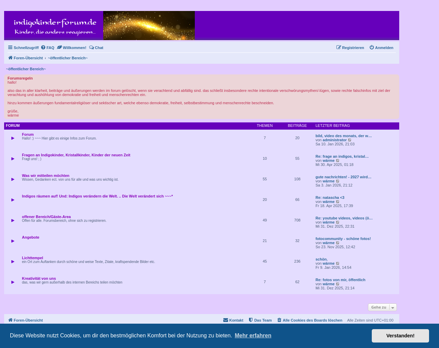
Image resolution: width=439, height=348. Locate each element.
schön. (322, 259)
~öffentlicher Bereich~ (26, 69)
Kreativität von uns (39, 278)
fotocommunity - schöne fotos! (343, 239)
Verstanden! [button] (401, 335)
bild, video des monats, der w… (344, 136)
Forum (28, 134)
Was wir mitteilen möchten (45, 175)
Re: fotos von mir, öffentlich (340, 280)
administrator (335, 140)
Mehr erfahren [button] (253, 335)
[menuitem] (47, 48)
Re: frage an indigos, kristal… (342, 156)
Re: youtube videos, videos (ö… (344, 218)
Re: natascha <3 (330, 197)
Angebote (30, 237)
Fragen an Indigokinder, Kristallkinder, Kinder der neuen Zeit (76, 155)
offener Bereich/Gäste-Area (46, 217)
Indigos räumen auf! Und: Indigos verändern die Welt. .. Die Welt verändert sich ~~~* (97, 196)
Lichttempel (32, 258)
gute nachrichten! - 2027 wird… (343, 177)
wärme (329, 160)
